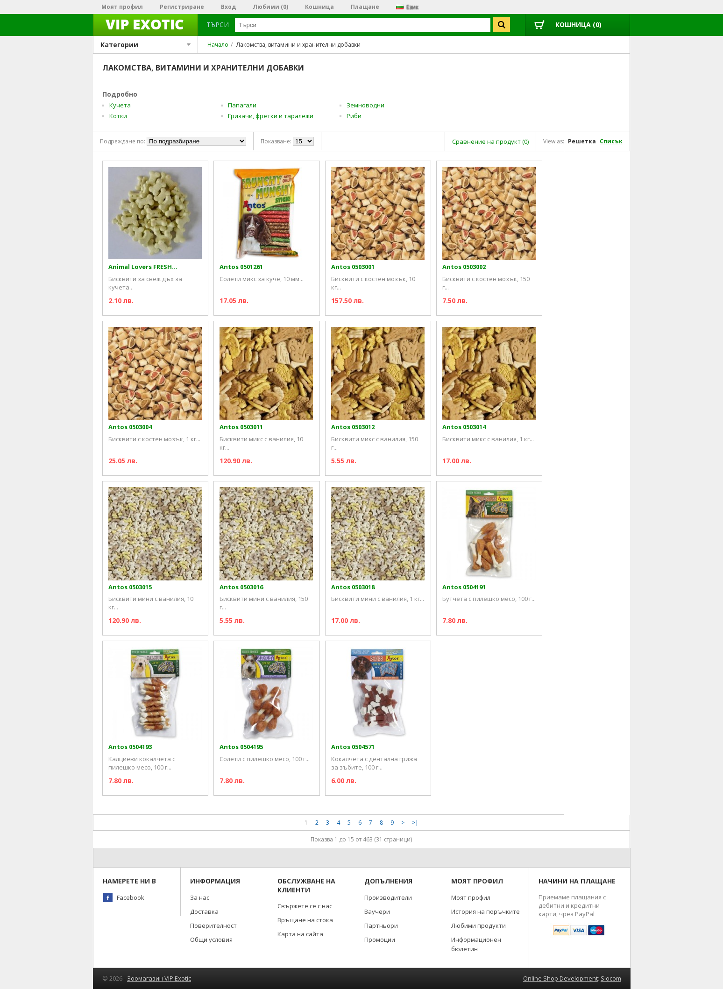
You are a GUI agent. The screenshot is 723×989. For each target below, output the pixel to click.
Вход (228, 7)
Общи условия (211, 939)
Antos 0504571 (353, 747)
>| (415, 823)
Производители (388, 897)
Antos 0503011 (241, 427)
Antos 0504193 (130, 747)
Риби (354, 116)
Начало (217, 45)
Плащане (365, 7)
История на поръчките (485, 911)
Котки (118, 116)
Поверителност (213, 925)
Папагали (242, 105)
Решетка (582, 141)
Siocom (611, 978)
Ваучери (377, 911)
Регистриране (182, 7)
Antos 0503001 (353, 267)
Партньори (381, 925)
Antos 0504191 (464, 587)
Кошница (319, 7)
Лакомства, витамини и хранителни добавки (298, 45)
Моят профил (122, 7)
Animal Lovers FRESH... (142, 267)
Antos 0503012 (353, 427)
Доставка (204, 911)
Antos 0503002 (464, 267)
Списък (611, 141)
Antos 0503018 (353, 587)
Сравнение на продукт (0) (490, 141)
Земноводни (365, 105)
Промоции (379, 939)
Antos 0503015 (130, 587)
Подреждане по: (122, 141)
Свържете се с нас (304, 906)
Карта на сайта (300, 934)
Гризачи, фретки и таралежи (270, 116)
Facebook (130, 897)
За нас (199, 897)
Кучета (120, 105)
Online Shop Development (560, 978)
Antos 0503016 (241, 587)
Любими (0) (270, 7)
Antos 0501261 (241, 267)
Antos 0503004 (130, 427)
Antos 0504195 (241, 747)
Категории (145, 44)
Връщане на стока (305, 920)
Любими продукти (478, 925)
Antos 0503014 (464, 427)
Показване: (276, 141)
